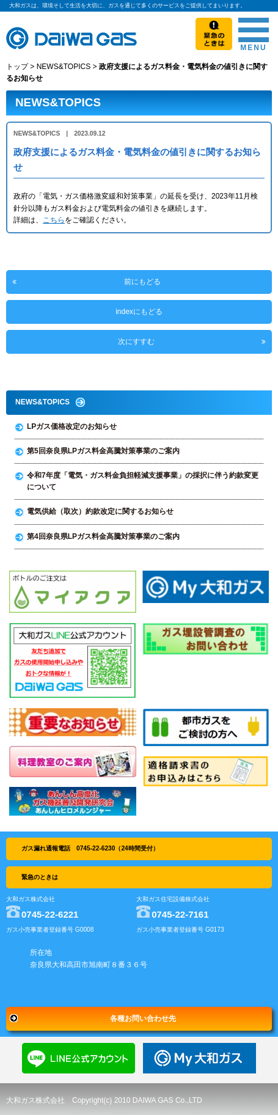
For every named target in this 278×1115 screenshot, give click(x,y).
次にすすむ (136, 341)
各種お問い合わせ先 (143, 1018)
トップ (17, 66)
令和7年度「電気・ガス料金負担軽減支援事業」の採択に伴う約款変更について (142, 481)
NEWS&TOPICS (63, 66)
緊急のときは (39, 877)
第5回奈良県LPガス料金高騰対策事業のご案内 (103, 451)
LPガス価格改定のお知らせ (72, 426)
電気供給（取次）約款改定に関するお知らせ (100, 511)
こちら (54, 220)
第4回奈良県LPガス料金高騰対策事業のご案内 (103, 536)
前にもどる (142, 281)
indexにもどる (139, 311)
